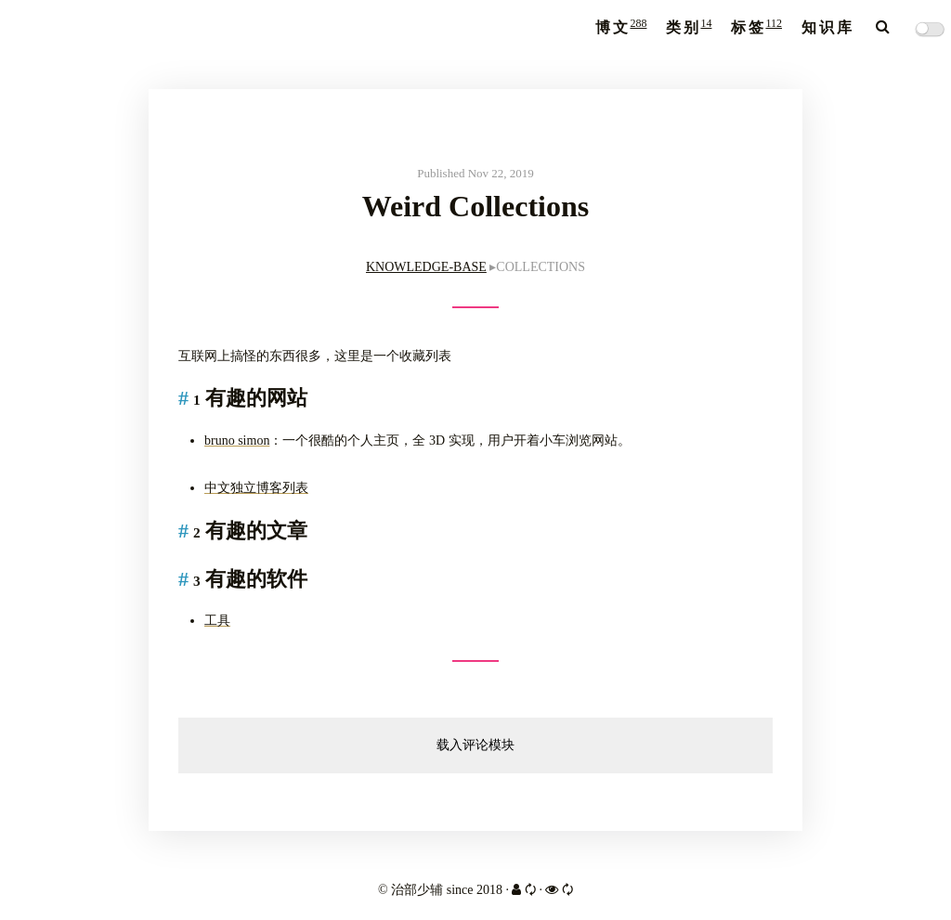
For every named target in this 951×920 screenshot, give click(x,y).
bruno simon (236, 440)
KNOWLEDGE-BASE (426, 267)
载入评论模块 (475, 745)
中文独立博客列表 (256, 488)
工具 (217, 621)
